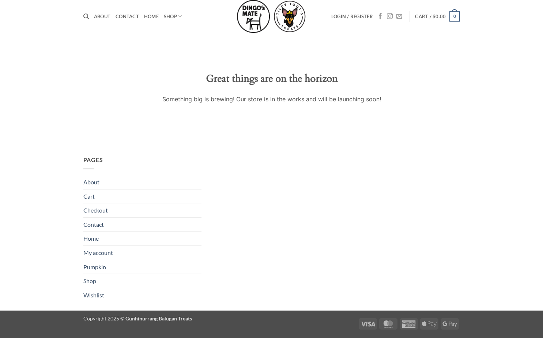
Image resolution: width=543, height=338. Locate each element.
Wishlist (93, 295)
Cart (89, 196)
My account (98, 252)
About (102, 16)
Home (151, 16)
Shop (173, 16)
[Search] (86, 16)
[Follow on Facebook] (380, 16)
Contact (127, 16)
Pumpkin (94, 266)
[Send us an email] (399, 16)
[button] (352, 16)
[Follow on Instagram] (390, 16)
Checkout (95, 210)
